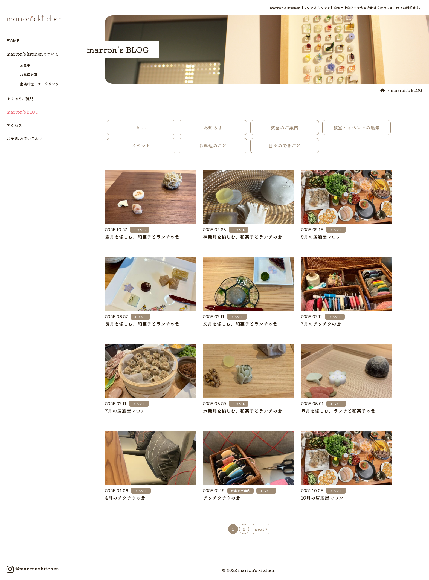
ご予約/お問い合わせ (24, 138)
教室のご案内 (284, 127)
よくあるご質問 (20, 99)
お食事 (25, 65)
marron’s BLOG (23, 112)
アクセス (14, 125)
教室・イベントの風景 (356, 127)
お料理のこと (213, 145)
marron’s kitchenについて (32, 54)
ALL (141, 127)
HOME (13, 41)
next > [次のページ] (261, 529)
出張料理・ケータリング (39, 83)
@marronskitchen (33, 568)
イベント (141, 145)
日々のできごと (284, 145)
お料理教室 (28, 74)
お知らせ (213, 127)
